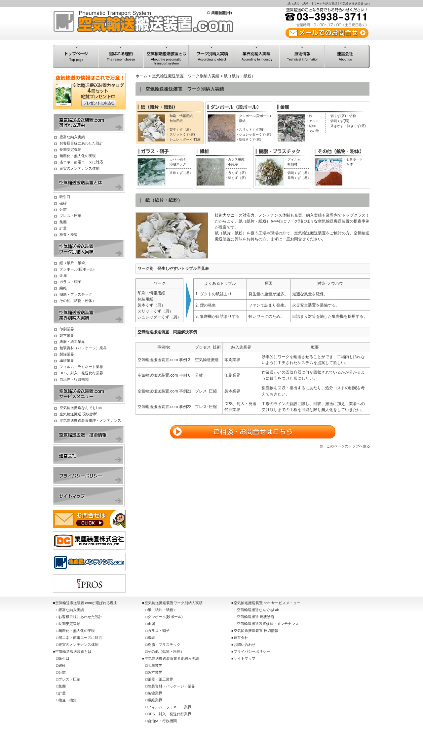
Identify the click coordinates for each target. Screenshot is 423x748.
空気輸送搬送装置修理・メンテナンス (90, 420)
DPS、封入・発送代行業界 (81, 373)
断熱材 (292, 164)
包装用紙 (176, 121)
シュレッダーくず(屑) (186, 139)
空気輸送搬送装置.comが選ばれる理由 (86, 603)
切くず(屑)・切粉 (343, 116)
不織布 (233, 164)
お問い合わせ (244, 644)
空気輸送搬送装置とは (73, 651)
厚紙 (242, 121)
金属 (63, 275)
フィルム (294, 159)
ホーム (141, 76)
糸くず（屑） (238, 173)
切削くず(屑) (339, 121)
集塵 (63, 222)
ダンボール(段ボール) (255, 116)
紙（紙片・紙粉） (74, 263)
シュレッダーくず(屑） (256, 134)
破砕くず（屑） (181, 173)
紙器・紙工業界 (72, 342)
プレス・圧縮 (70, 216)
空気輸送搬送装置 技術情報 (256, 631)
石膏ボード (354, 159)
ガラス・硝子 (70, 282)
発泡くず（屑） (299, 178)
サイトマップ (244, 658)
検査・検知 (68, 234)
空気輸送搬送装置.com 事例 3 (163, 359)
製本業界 (66, 335)
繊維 (63, 288)
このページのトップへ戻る (348, 446)
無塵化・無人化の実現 (77, 156)
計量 (63, 228)
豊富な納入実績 (72, 137)
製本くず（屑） (181, 129)
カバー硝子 (178, 159)
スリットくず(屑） (252, 129)
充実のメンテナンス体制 (79, 168)
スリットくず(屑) (182, 134)
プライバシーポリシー (252, 651)
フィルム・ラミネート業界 (81, 367)
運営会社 (241, 638)
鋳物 (312, 126)
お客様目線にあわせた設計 (81, 143)
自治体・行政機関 (74, 379)
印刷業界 (66, 329)
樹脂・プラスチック (75, 294)
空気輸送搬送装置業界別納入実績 (171, 658)
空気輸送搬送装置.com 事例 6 (163, 375)
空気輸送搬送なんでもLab (80, 408)
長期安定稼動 (70, 149)
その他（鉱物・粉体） (77, 301)
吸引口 (64, 197)
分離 (63, 209)
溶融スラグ (178, 164)
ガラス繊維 (236, 159)
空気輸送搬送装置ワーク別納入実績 (173, 603)
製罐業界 (66, 354)
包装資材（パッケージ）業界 (83, 348)
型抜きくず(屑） (251, 139)
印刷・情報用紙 (181, 116)
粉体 (349, 164)
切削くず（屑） (299, 173)
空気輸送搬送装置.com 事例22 (164, 406)
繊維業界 (66, 360)
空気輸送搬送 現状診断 (78, 414)
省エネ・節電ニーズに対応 (81, 162)
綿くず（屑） (238, 178)
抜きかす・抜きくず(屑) (348, 126)
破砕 (63, 203)
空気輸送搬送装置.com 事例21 (164, 391)
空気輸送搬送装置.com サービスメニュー (267, 603)
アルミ (314, 121)
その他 (314, 131)
